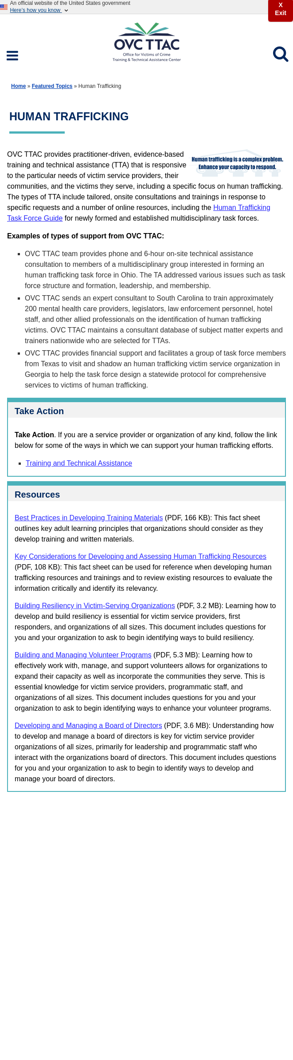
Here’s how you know (39, 10)
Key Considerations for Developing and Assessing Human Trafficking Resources (140, 556)
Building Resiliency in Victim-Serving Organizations (95, 605)
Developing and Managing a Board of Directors (88, 725)
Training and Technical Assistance (79, 463)
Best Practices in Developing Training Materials (89, 518)
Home (18, 86)
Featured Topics (52, 86)
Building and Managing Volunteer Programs (83, 655)
